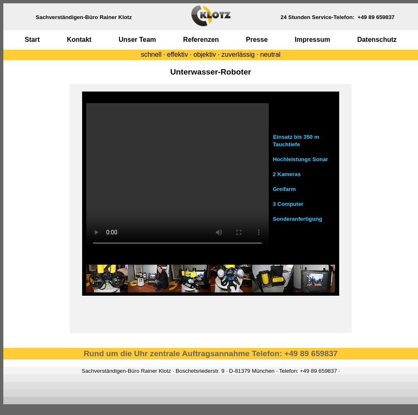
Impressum (312, 39)
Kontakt (79, 39)
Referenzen (201, 39)
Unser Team (137, 39)
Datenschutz (376, 39)
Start (31, 39)
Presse (257, 39)
